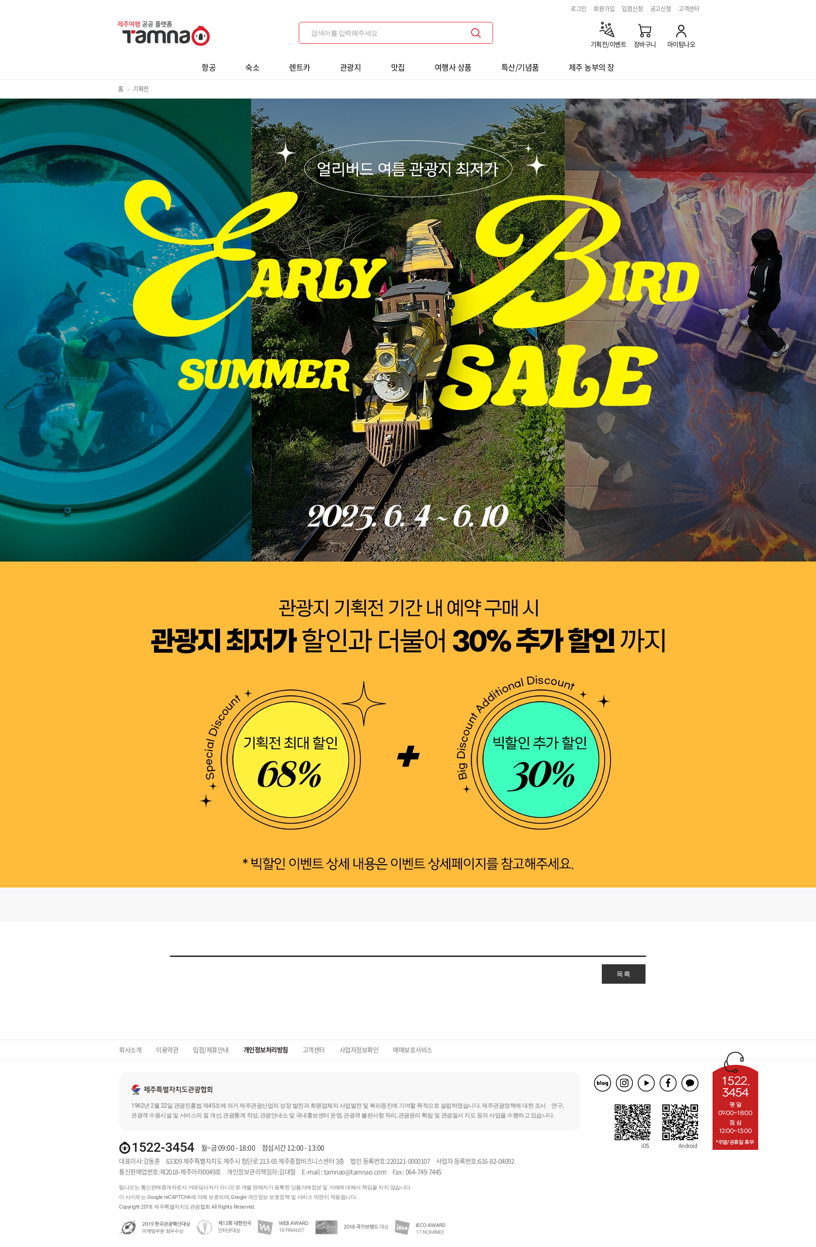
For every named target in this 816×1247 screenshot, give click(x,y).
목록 (623, 974)
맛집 (398, 67)
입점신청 (632, 8)
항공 (209, 67)
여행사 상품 (453, 67)
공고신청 (660, 8)
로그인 (578, 8)
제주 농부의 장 (591, 67)
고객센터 (689, 8)
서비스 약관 (310, 1197)
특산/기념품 (520, 67)
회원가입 (604, 8)
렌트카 (299, 67)
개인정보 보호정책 (269, 1197)
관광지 (350, 67)
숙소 (252, 67)
